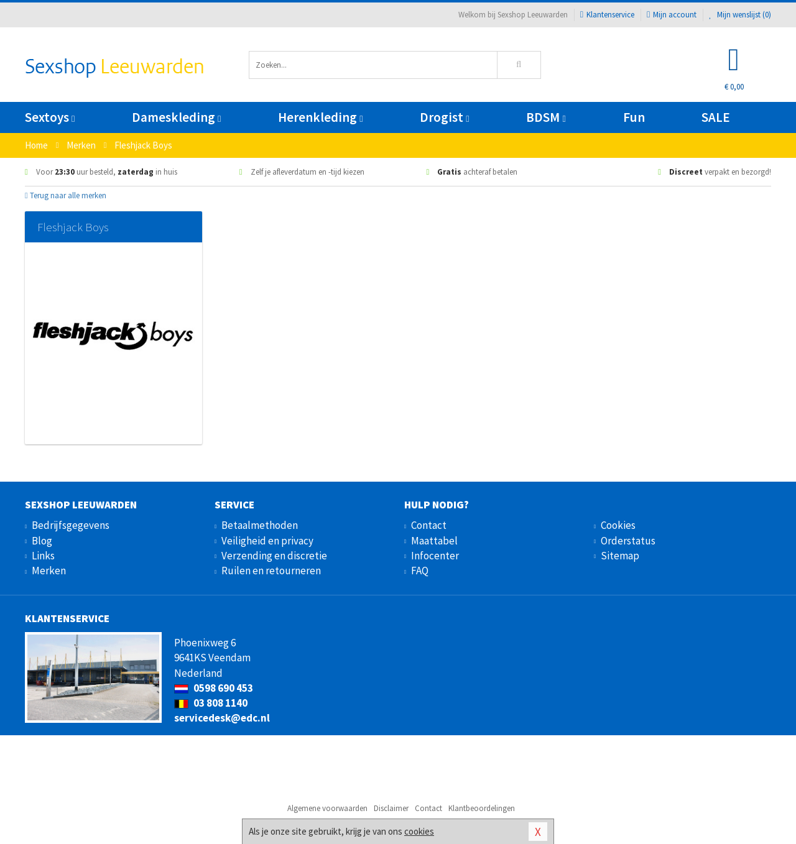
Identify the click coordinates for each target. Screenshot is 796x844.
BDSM (545, 117)
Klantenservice (607, 14)
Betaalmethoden (259, 525)
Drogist (444, 117)
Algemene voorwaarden (327, 808)
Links (43, 555)
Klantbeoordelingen (481, 808)
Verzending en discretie (274, 555)
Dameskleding (176, 117)
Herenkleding (320, 117)
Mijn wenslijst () (740, 14)
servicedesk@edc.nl (222, 718)
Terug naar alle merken (65, 195)
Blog (42, 541)
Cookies (618, 525)
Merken (49, 570)
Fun (634, 117)
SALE (715, 117)
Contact (429, 525)
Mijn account (671, 14)
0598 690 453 (213, 688)
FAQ (419, 570)
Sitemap (620, 555)
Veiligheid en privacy (267, 541)
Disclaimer (391, 808)
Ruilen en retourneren (271, 570)
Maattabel (434, 541)
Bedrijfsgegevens (70, 525)
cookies (419, 831)
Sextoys (50, 117)
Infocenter (435, 555)
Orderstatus (628, 541)
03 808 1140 (211, 703)
